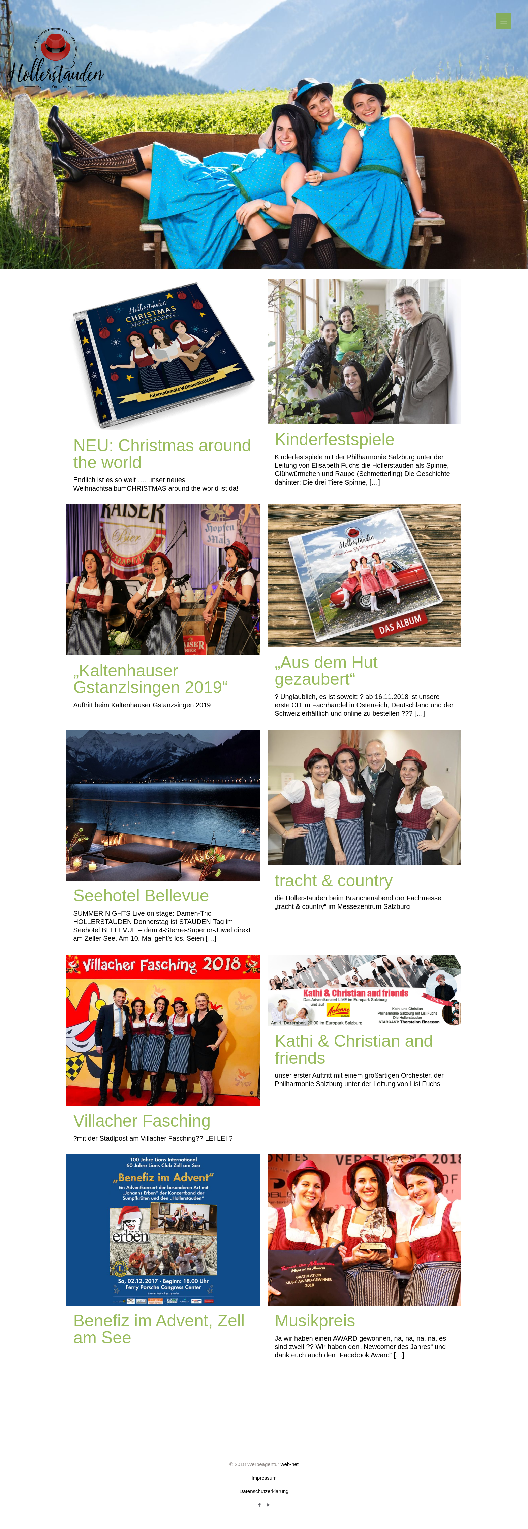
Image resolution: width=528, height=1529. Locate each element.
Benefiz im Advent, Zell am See (159, 1329)
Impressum (263, 1478)
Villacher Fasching (142, 1120)
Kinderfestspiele (335, 439)
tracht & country (334, 880)
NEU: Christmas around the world (162, 454)
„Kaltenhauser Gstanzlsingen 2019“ (150, 679)
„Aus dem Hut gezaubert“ (326, 670)
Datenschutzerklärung (264, 1491)
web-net (290, 1464)
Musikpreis (315, 1320)
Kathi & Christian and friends (354, 1049)
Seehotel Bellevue (141, 895)
